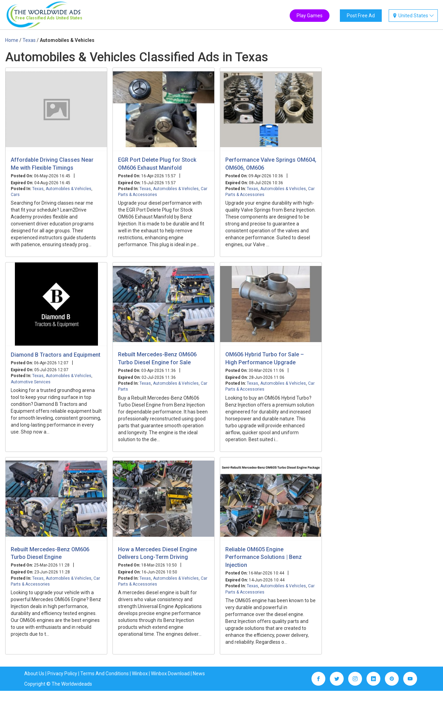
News (199, 673)
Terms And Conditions (104, 673)
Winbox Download (170, 673)
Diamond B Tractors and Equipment (55, 354)
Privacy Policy (62, 673)
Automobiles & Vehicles (68, 188)
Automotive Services (31, 382)
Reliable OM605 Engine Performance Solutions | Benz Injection (263, 557)
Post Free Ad (361, 15)
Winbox (140, 673)
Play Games (310, 15)
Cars (15, 194)
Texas (38, 188)
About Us (34, 673)
